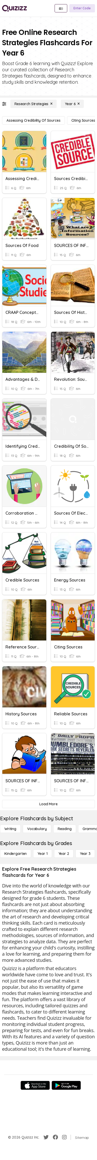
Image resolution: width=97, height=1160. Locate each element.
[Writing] (10, 829)
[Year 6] (72, 104)
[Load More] (48, 804)
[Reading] (64, 829)
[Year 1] (42, 853)
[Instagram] (64, 1137)
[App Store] (35, 1085)
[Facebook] (55, 1137)
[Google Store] (66, 1085)
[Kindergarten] (15, 853)
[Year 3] (85, 853)
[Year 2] (63, 853)
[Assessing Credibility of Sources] (33, 120)
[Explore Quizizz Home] (14, 8)
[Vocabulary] (37, 829)
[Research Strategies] (33, 104)
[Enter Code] (82, 8)
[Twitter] (46, 1137)
